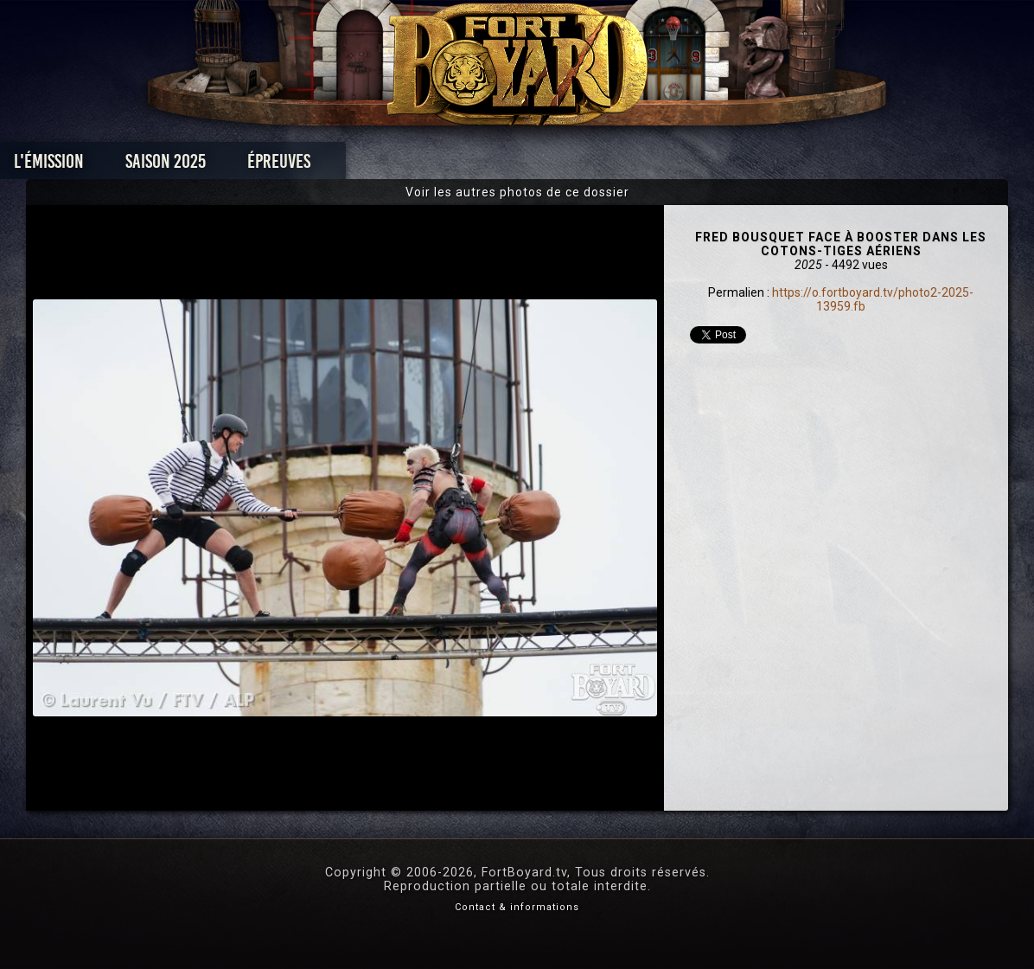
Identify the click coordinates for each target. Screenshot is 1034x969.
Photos (457, 166)
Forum (730, 166)
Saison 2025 (247, 166)
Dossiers (637, 166)
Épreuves (360, 166)
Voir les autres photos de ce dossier (517, 192)
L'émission (130, 166)
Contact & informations (517, 907)
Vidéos (544, 166)
